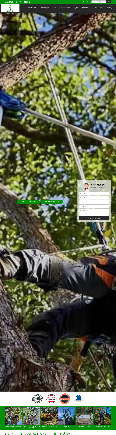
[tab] (58, 217)
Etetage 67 (76, 8)
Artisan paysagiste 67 (109, 8)
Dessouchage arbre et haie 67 (64, 8)
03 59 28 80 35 (11, 2)
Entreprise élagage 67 (85, 8)
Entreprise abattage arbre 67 (31, 8)
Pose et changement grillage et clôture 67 (48, 8)
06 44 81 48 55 (25, 2)
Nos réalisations (28, 202)
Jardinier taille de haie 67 (97, 8)
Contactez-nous (52, 202)
